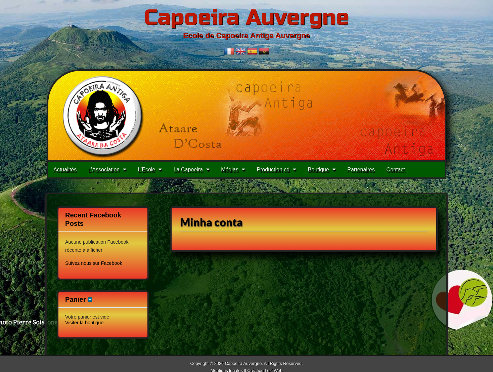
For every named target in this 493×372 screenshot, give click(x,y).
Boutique (318, 169)
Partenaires (361, 169)
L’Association (104, 169)
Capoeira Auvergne (246, 18)
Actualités (65, 169)
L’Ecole (146, 169)
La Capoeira (188, 169)
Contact (396, 169)
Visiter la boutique (84, 322)
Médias (229, 169)
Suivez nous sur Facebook (93, 263)
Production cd (273, 169)
